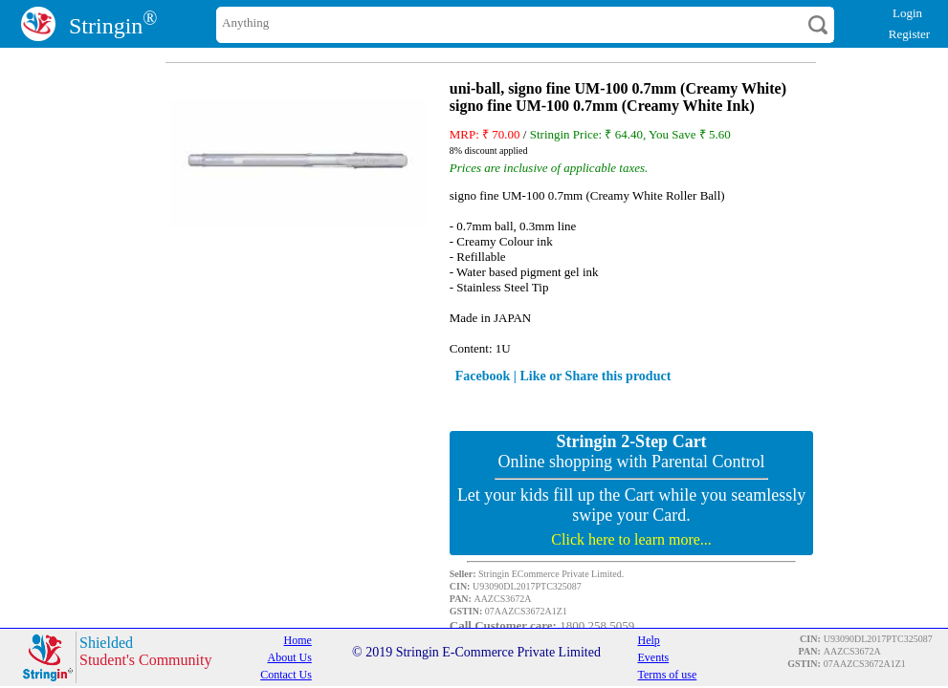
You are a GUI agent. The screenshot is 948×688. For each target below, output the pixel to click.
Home (298, 640)
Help (648, 640)
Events (653, 657)
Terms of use (666, 674)
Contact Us (286, 674)
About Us (289, 657)
